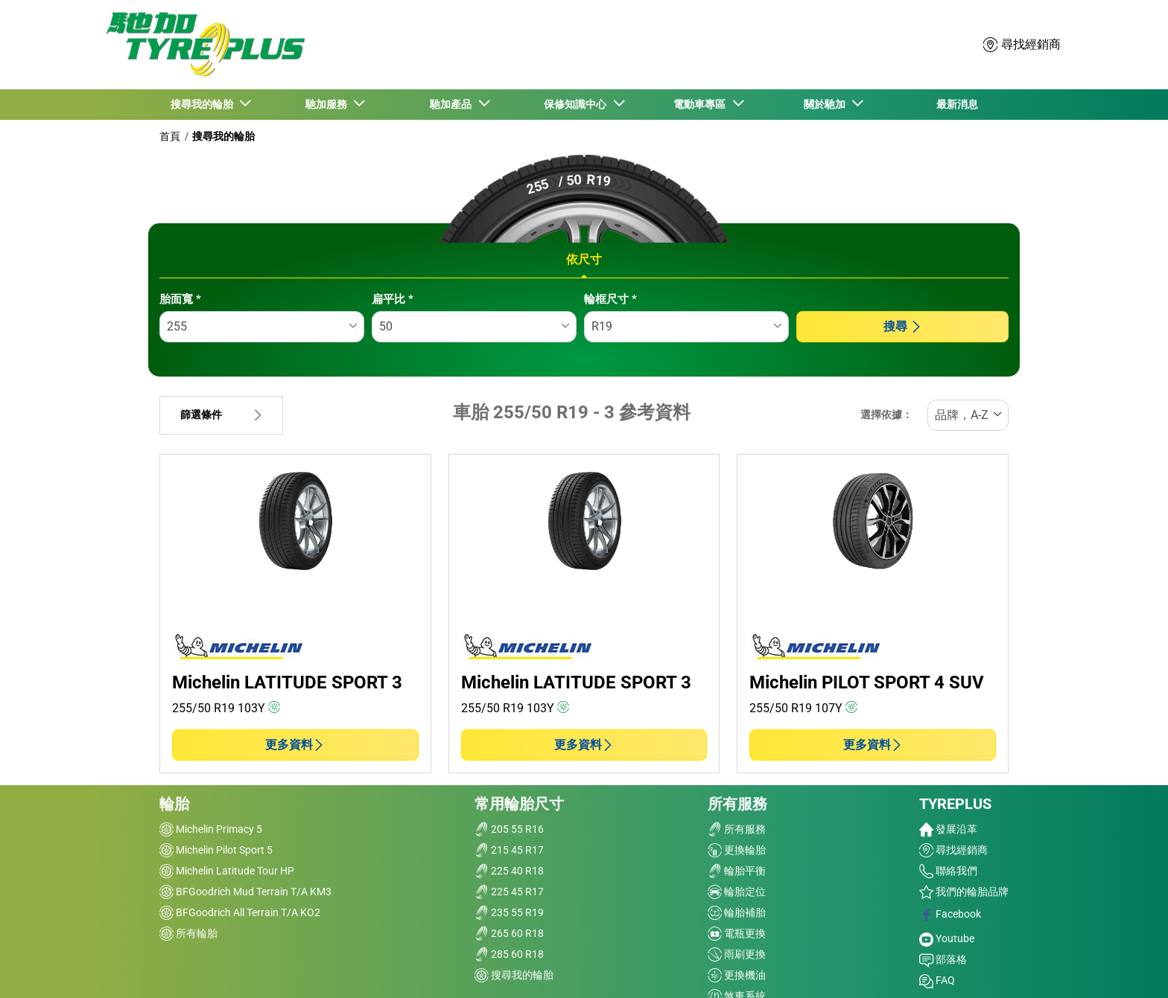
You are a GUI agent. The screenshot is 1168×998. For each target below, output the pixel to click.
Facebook (950, 914)
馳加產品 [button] (453, 104)
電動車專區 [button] (701, 104)
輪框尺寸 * (610, 299)
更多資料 (295, 745)
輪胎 (174, 803)
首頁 (169, 136)
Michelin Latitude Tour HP (226, 871)
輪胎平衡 (737, 871)
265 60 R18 (509, 933)
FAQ (937, 980)
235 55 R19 (509, 912)
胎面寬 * (180, 299)
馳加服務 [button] (328, 104)
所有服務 (737, 803)
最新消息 (957, 104)
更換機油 (737, 975)
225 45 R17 (509, 892)
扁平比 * (392, 299)
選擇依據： (886, 415)
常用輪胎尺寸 (519, 803)
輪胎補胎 (737, 912)
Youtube (946, 938)
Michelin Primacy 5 (210, 829)
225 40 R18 (509, 871)
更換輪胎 (737, 850)
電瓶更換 (737, 933)
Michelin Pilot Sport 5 (216, 850)
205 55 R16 (509, 829)
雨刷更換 (737, 954)
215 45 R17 (509, 850)
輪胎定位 (737, 892)
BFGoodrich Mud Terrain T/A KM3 (245, 892)
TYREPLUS (955, 803)
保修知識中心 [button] (577, 104)
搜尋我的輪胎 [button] (204, 104)
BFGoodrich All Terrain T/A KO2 (239, 912)
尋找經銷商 (953, 850)
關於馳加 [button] (826, 104)
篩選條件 (221, 415)
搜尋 (902, 326)
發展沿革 (948, 829)
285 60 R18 (509, 954)
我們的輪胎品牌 (964, 892)
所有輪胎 (188, 933)
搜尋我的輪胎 (223, 136)
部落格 (943, 959)
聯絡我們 (948, 871)
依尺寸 (584, 259)
